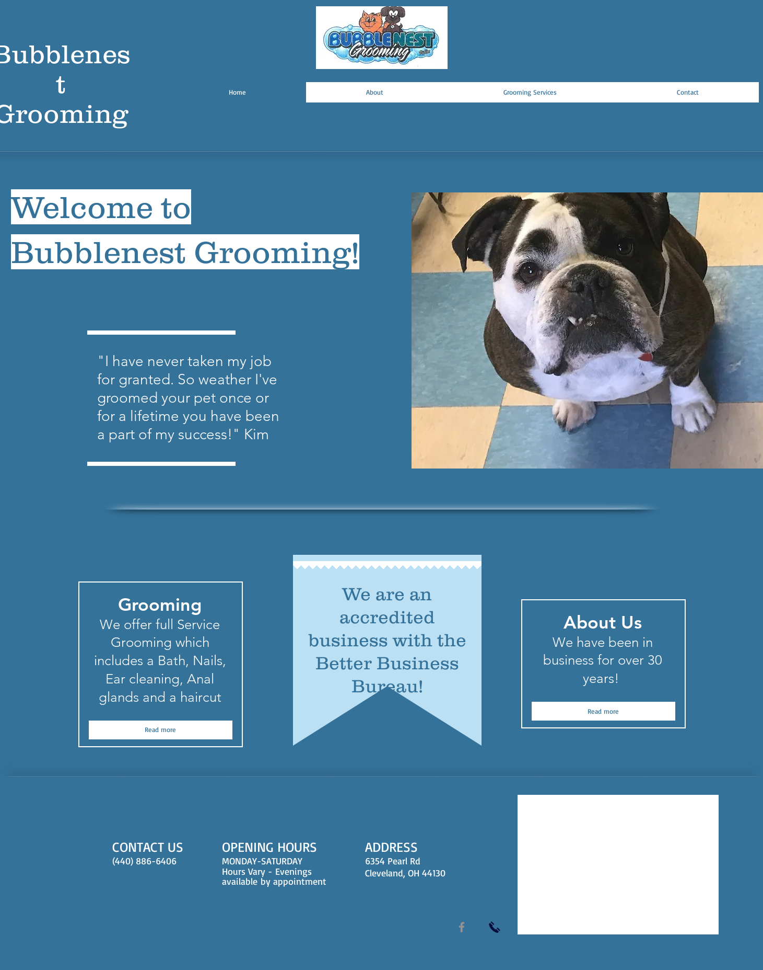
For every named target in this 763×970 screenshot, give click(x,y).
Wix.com (265, 930)
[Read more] (160, 730)
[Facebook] (461, 927)
